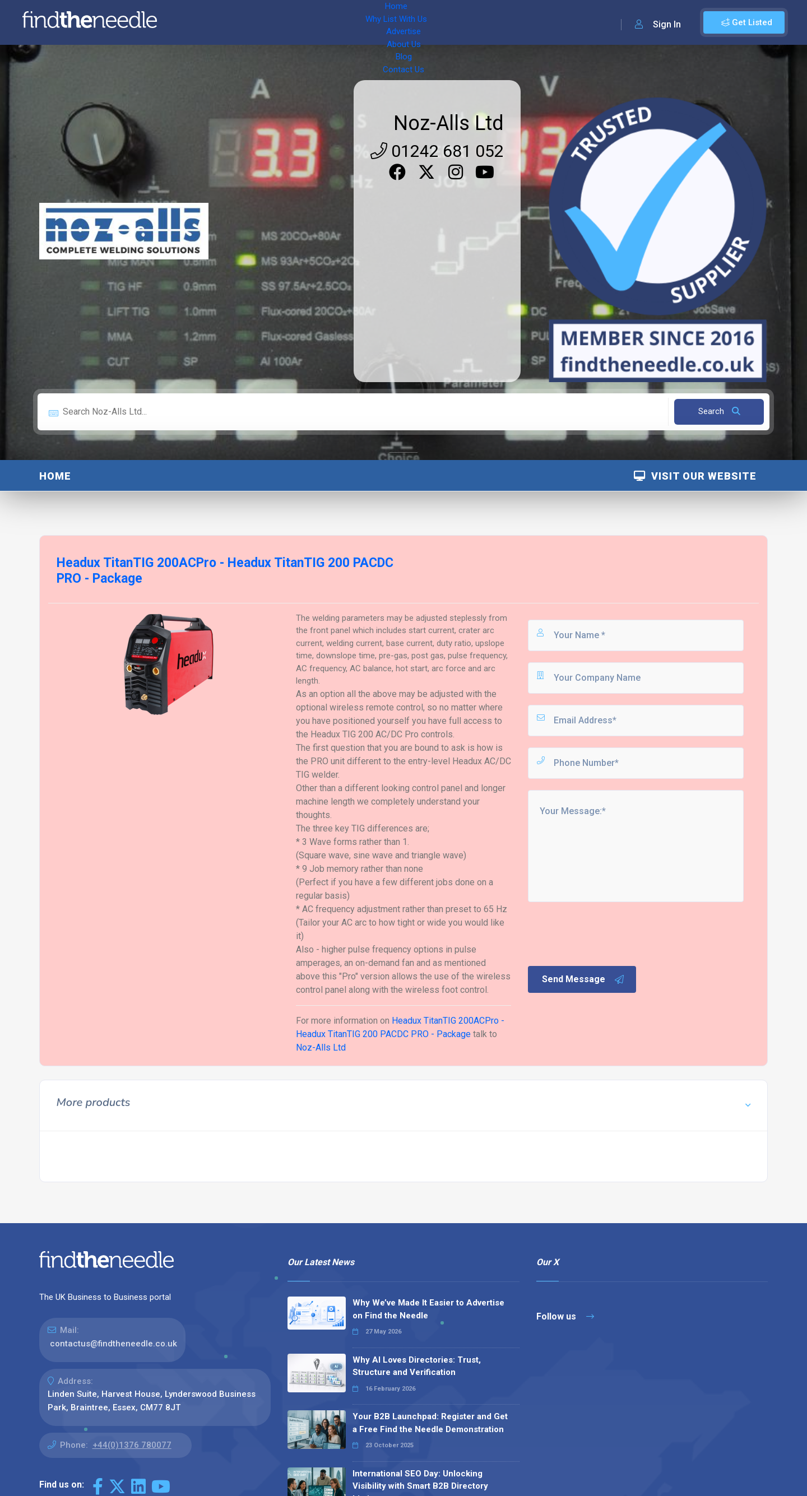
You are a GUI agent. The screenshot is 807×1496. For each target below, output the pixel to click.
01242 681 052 (437, 151)
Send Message (583, 979)
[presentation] (611, 933)
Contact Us (452, 22)
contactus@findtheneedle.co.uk (113, 1344)
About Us (369, 22)
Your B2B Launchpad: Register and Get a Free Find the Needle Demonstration (430, 1422)
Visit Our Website (695, 476)
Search (719, 411)
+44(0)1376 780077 (131, 1445)
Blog (409, 22)
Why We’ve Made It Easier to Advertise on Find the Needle (428, 1309)
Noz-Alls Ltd (448, 123)
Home (198, 22)
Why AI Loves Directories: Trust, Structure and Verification (417, 1366)
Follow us (565, 1316)
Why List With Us (255, 22)
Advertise (320, 22)
